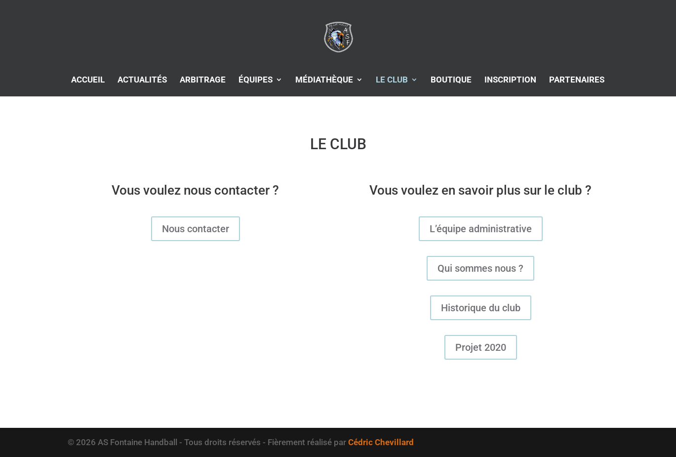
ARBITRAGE (203, 80)
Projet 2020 (480, 347)
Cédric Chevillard (381, 442)
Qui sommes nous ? (480, 268)
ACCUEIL (88, 80)
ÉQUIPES (256, 80)
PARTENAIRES (576, 80)
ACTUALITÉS (142, 80)
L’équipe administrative (481, 229)
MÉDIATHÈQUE (324, 80)
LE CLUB (392, 80)
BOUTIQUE (451, 80)
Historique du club (480, 308)
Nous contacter (195, 229)
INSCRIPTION (510, 80)
